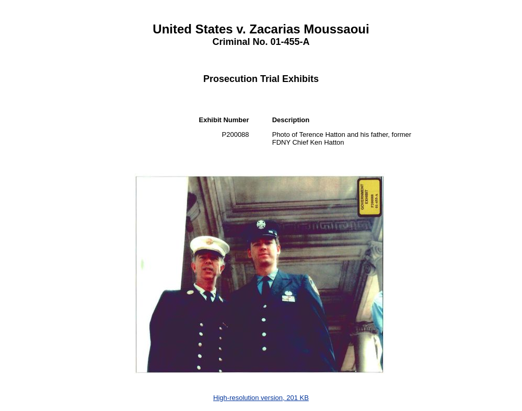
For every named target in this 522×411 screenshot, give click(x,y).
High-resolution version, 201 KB (261, 398)
